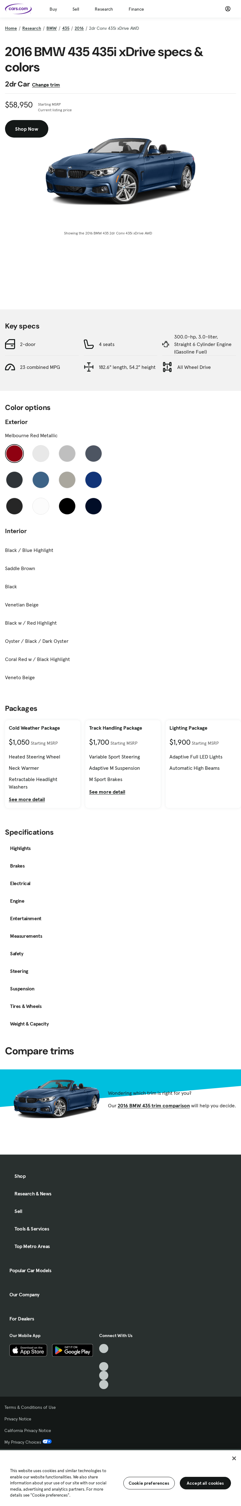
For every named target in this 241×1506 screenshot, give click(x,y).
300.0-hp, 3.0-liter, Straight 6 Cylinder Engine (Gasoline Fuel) (203, 344)
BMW (51, 28)
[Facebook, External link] (103, 1357)
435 (65, 28)
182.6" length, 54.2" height (127, 367)
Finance (136, 9)
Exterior (16, 422)
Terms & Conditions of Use (30, 1407)
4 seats (107, 344)
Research (104, 9)
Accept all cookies (205, 1483)
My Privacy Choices (28, 1442)
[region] (120, 1477)
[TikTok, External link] (103, 1348)
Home (11, 28)
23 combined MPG (40, 367)
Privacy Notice (17, 1419)
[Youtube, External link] (103, 1366)
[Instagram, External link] (103, 1375)
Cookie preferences (149, 1483)
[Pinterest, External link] (103, 1384)
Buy (53, 9)
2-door (27, 344)
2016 (79, 28)
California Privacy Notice (27, 1430)
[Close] (234, 1458)
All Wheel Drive (194, 367)
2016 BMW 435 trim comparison (154, 1105)
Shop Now (26, 129)
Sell (75, 9)
